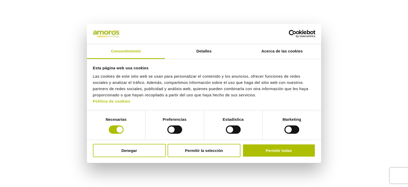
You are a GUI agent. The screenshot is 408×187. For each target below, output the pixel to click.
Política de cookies (112, 101)
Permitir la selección (204, 150)
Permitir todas (279, 150)
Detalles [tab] (204, 51)
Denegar (129, 150)
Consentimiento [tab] (126, 51)
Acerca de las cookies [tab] (282, 51)
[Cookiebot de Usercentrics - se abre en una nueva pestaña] (292, 34)
